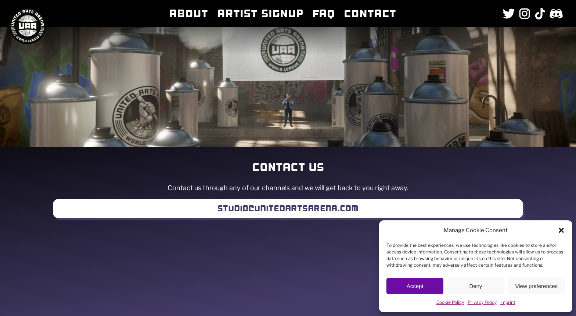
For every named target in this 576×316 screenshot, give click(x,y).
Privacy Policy (482, 302)
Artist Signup (260, 13)
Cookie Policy (450, 302)
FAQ (323, 13)
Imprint (507, 302)
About (188, 13)
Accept (415, 286)
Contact (370, 13)
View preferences (536, 286)
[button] (561, 230)
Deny (475, 286)
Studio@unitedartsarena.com (288, 208)
